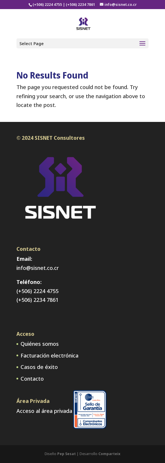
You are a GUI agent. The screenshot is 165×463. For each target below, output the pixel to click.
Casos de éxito (39, 366)
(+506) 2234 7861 (37, 299)
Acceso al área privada (44, 410)
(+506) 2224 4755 (37, 291)
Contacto (32, 378)
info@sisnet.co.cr (37, 267)
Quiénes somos (40, 343)
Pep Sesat (66, 453)
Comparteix (109, 453)
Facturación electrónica (49, 355)
